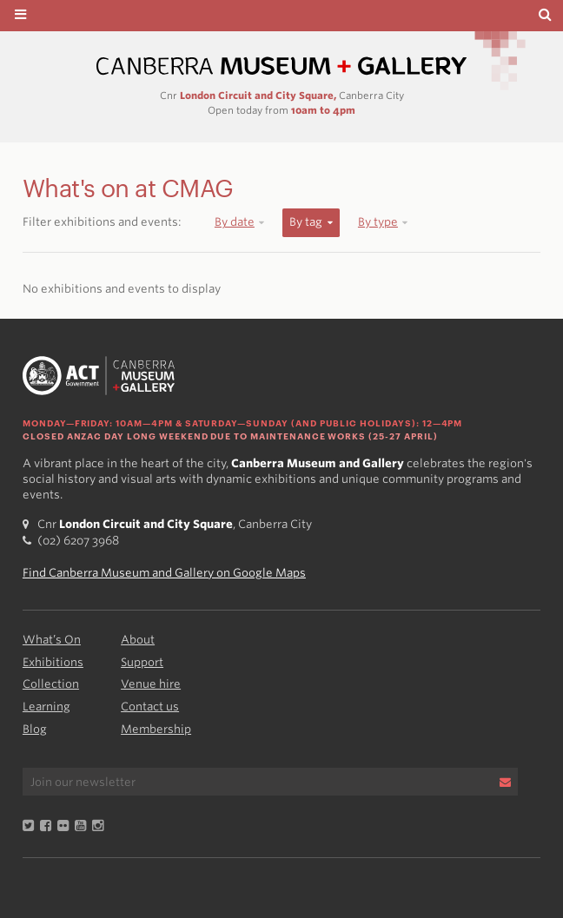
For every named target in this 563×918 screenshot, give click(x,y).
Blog (35, 729)
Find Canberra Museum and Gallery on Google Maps (164, 572)
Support (142, 662)
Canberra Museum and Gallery (281, 66)
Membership (156, 729)
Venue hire (151, 683)
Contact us (150, 706)
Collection (51, 683)
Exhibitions (53, 662)
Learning (46, 706)
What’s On (52, 639)
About (138, 639)
